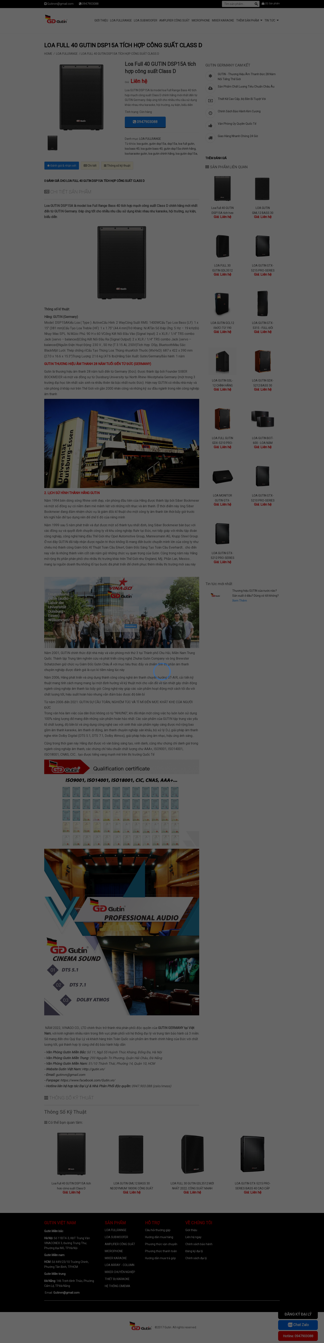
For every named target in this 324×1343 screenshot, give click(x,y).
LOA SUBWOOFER (145, 20)
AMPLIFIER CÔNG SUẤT (174, 20)
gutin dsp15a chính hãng (180, 148)
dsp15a (172, 143)
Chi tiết (90, 165)
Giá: (127, 82)
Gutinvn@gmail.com (60, 3)
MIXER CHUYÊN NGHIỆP (120, 1272)
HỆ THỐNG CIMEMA (117, 1286)
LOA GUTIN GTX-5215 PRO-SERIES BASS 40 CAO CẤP (263, 267)
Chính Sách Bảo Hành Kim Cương (239, 111)
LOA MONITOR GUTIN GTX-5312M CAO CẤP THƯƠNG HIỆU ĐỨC (222, 497)
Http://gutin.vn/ (93, 1069)
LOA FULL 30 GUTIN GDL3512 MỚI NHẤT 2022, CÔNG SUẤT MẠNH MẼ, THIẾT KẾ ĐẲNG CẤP (222, 267)
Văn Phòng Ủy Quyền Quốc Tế (237, 123)
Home (48, 53)
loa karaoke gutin (136, 153)
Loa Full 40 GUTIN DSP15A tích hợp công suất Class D (222, 210)
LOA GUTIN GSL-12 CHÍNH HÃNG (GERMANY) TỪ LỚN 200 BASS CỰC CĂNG (222, 382)
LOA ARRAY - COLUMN (119, 1265)
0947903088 (90, 3)
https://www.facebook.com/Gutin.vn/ (87, 1080)
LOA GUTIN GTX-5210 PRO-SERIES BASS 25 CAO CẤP (263, 497)
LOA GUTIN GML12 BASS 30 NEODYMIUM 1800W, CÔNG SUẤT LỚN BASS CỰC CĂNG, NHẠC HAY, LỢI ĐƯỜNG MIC (262, 210)
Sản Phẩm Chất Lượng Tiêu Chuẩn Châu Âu (246, 86)
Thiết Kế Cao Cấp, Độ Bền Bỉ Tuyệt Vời (242, 99)
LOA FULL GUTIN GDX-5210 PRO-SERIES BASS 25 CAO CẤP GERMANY (222, 440)
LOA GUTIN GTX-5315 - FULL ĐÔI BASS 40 (263, 325)
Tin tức (269, 20)
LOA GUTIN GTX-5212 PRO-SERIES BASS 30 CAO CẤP (222, 555)
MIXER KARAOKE (223, 20)
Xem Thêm (239, 600)
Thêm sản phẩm (247, 20)
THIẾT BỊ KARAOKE (117, 1279)
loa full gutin (186, 143)
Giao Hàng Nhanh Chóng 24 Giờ (238, 136)
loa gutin (142, 143)
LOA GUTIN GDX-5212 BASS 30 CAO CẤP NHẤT (263, 382)
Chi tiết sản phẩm (67, 191)
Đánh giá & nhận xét (61, 165)
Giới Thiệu (101, 20)
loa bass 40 (132, 148)
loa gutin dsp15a (186, 153)
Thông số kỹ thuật (117, 165)
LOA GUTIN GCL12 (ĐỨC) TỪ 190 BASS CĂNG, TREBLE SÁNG (222, 325)
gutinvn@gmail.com (70, 1075)
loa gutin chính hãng (161, 153)
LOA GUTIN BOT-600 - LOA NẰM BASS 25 (262, 440)
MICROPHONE (201, 20)
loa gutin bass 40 (152, 148)
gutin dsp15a (157, 143)
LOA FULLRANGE (121, 20)
